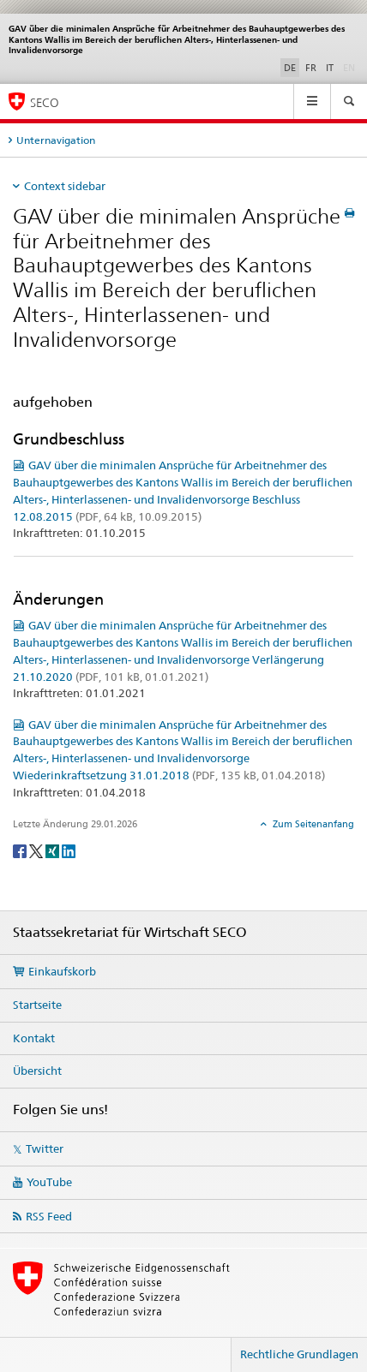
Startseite (37, 1004)
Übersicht (37, 1070)
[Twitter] (37, 850)
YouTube (49, 1182)
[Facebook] (21, 850)
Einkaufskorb (62, 971)
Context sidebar (64, 186)
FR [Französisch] (310, 68)
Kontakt (34, 1038)
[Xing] (53, 850)
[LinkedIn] (68, 850)
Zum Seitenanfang (312, 824)
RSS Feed (49, 1216)
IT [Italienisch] (330, 68)
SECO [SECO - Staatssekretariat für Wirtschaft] (44, 102)
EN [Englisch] (350, 67)
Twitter (44, 1148)
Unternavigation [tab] (55, 140)
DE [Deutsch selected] (290, 68)
